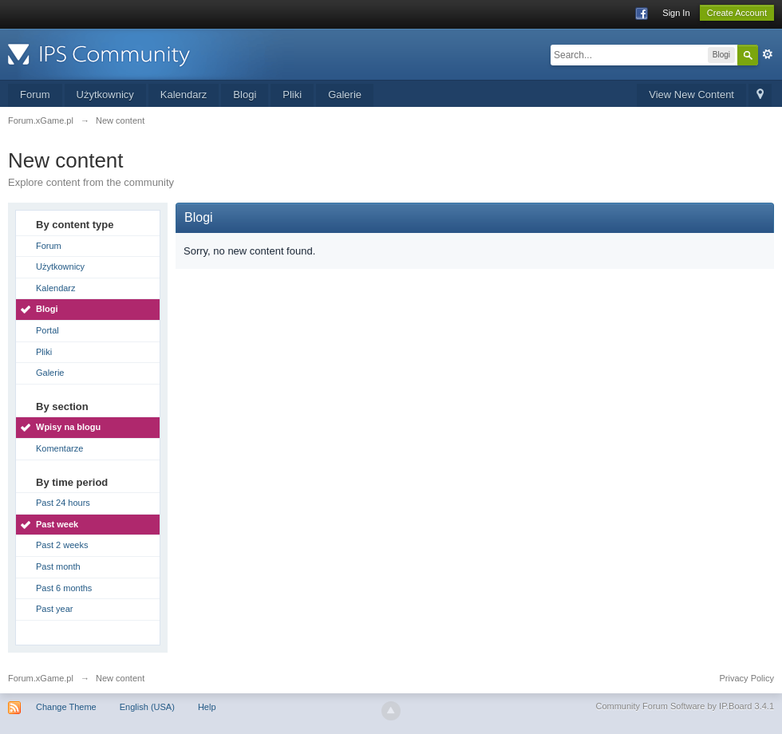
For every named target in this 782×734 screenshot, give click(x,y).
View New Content (691, 95)
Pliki (292, 95)
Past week (57, 524)
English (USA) (147, 707)
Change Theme (66, 707)
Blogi (244, 95)
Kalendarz (183, 95)
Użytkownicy (105, 95)
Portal (47, 330)
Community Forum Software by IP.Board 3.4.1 (684, 706)
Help (207, 707)
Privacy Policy (747, 678)
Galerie (344, 95)
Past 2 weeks (62, 545)
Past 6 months (64, 588)
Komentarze (59, 448)
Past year (54, 609)
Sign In (675, 13)
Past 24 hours (63, 502)
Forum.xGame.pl (40, 678)
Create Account (737, 13)
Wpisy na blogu (68, 427)
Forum (35, 95)
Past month (58, 566)
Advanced (767, 54)
